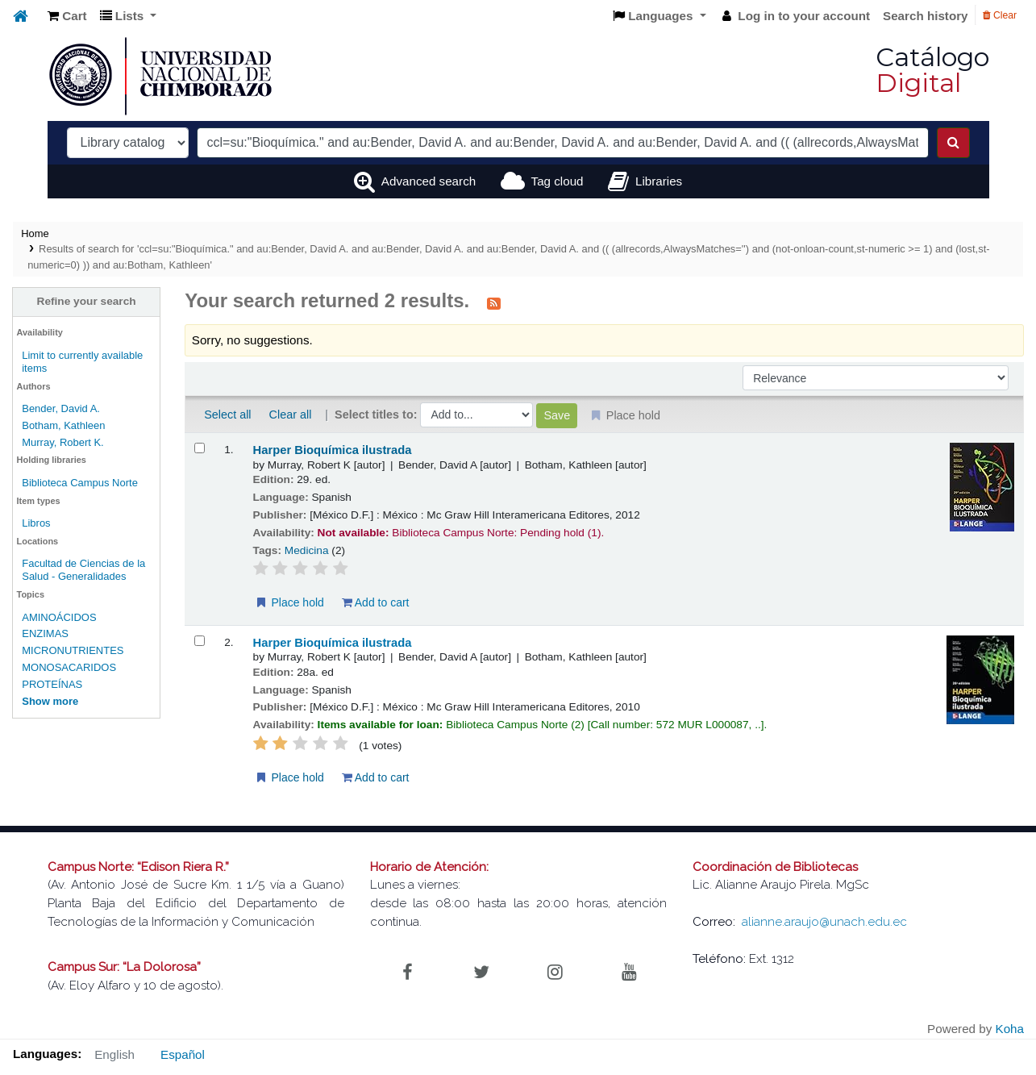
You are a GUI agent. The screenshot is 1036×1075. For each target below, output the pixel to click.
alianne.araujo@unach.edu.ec (824, 922)
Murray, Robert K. (63, 442)
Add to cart (376, 602)
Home (34, 233)
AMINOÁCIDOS (59, 617)
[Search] (953, 142)
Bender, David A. (61, 408)
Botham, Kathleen (63, 425)
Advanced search (428, 181)
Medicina (307, 550)
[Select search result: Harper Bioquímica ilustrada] (199, 448)
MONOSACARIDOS (69, 667)
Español (182, 1054)
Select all (227, 414)
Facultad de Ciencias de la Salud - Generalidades (83, 569)
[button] (67, 16)
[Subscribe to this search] (494, 302)
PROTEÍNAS (52, 684)
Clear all (290, 414)
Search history (925, 16)
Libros (36, 523)
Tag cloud (557, 181)
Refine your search (86, 301)
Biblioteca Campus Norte (80, 483)
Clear (1000, 15)
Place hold (289, 602)
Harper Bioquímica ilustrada (332, 450)
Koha (1010, 1028)
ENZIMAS (45, 633)
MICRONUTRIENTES (72, 650)
